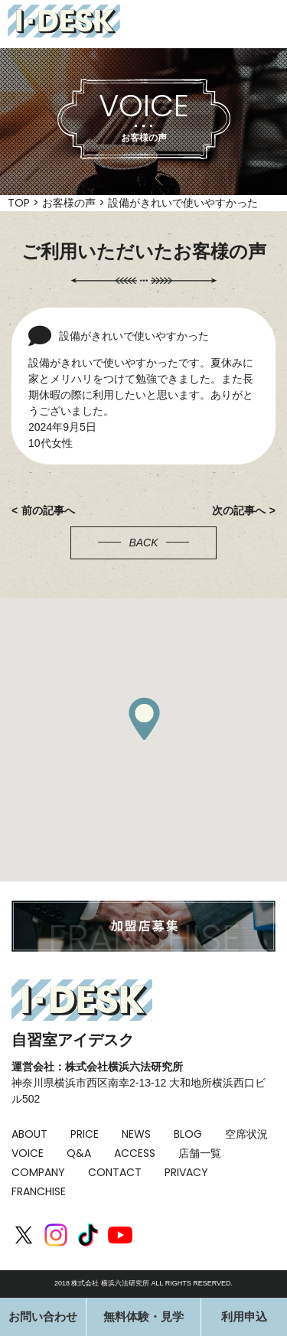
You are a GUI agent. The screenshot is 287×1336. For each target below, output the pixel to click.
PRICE (84, 1134)
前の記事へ (48, 510)
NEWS (136, 1134)
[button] (144, 718)
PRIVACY (186, 1172)
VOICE (27, 1153)
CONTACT (115, 1172)
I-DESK (64, 21)
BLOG (188, 1134)
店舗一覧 (199, 1153)
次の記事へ (239, 510)
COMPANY (38, 1172)
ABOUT (29, 1134)
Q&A (79, 1153)
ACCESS (134, 1153)
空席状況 (246, 1134)
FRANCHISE (38, 1191)
